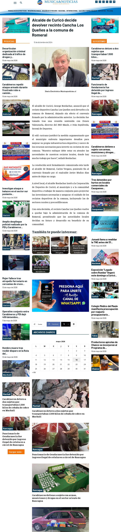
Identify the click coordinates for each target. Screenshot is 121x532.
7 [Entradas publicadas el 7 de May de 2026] (60, 355)
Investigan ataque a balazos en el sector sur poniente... (15, 191)
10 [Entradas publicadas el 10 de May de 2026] (85, 355)
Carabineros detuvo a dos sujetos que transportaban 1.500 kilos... (105, 52)
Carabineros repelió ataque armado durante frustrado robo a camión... (15, 88)
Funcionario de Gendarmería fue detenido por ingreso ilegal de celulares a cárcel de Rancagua (14, 439)
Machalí (7, 374)
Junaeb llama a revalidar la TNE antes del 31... (104, 241)
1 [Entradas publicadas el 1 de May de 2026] (68, 351)
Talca (94, 335)
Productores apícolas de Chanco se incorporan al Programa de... (104, 345)
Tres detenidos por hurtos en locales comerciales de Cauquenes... (101, 184)
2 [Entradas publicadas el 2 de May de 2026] (76, 351)
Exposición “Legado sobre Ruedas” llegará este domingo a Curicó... (104, 272)
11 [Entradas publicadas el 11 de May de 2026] (36, 360)
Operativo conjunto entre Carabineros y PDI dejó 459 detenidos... (15, 314)
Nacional (96, 263)
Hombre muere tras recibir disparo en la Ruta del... (15, 350)
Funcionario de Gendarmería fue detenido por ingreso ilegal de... (102, 88)
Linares (7, 78)
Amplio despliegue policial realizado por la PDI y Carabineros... (14, 224)
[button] (21, 3)
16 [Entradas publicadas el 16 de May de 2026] (76, 360)
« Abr (34, 372)
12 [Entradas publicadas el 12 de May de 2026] (45, 360)
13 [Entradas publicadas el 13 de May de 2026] (53, 360)
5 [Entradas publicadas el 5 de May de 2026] (44, 355)
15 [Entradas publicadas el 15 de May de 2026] (68, 360)
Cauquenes (97, 209)
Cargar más (16, 451)
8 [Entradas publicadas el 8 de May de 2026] (68, 355)
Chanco (95, 369)
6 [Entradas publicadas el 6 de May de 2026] (53, 355)
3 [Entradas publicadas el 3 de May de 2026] (84, 351)
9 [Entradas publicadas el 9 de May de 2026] (76, 355)
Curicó (6, 215)
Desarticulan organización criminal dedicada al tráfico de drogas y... (13, 52)
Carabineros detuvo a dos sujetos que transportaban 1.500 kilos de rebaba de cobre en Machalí (15, 404)
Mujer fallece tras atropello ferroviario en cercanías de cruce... (14, 281)
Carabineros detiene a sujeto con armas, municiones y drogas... (103, 149)
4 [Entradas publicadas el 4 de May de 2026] (36, 355)
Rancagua (8, 428)
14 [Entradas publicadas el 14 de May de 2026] (61, 360)
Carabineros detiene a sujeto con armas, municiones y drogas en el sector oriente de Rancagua (56, 498)
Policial (7, 114)
